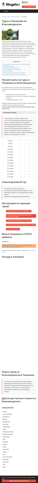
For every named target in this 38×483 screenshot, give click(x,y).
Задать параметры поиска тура (19, 481)
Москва (5, 411)
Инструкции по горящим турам (11, 67)
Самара (5, 444)
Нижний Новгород (7, 434)
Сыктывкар (6, 449)
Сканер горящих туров (29, 6)
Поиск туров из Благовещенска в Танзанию (14, 72)
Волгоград (5, 424)
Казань (4, 429)
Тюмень (5, 452)
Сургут (4, 447)
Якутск (4, 467)
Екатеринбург (6, 426)
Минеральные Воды (8, 431)
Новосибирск (6, 436)
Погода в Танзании (7, 71)
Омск (4, 439)
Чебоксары (6, 459)
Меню (6, 11)
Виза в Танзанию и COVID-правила (12, 69)
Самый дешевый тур (8, 66)
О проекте (28, 477)
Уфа (4, 454)
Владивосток (6, 421)
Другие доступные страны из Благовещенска (14, 74)
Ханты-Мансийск (7, 457)
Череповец (6, 462)
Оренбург (5, 441)
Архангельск (6, 416)
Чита (4, 464)
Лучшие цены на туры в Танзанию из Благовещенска (16, 64)
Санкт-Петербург (7, 414)
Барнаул (5, 419)
